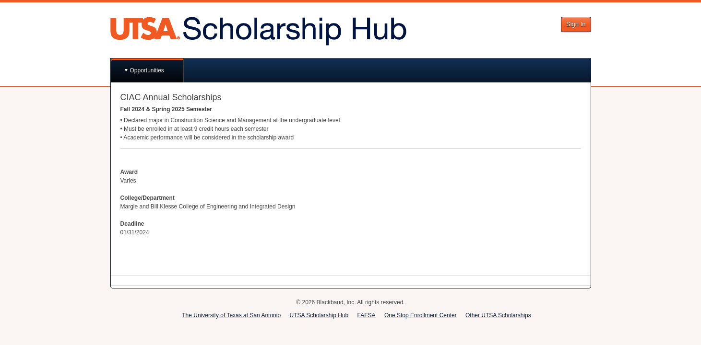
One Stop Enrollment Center (420, 315)
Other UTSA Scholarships (498, 315)
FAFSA (366, 315)
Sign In (575, 24)
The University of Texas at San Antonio (231, 315)
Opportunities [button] (147, 70)
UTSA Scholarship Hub (318, 315)
